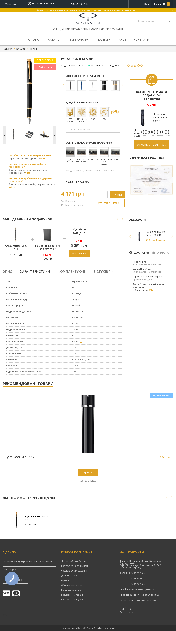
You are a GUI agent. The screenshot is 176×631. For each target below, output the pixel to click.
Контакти (141, 39)
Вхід (146, 4)
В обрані (70, 201)
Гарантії (65, 580)
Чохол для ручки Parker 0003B (155, 233)
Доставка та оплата (71, 576)
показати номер (80, 4)
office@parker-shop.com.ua (141, 589)
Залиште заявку (77, 182)
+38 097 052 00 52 (80, 4)
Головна (33, 39)
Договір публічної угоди (73, 561)
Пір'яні (33, 49)
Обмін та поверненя (71, 585)
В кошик (160, 240)
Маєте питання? (74, 204)
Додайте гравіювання (82, 102)
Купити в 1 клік (108, 203)
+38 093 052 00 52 (140, 583)
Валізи (104, 39)
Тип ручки (79, 39)
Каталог (54, 39)
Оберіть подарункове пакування (89, 142)
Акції (122, 39)
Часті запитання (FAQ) (72, 600)
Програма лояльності (72, 590)
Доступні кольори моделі (85, 75)
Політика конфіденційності (75, 566)
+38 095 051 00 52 (140, 578)
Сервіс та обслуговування (74, 571)
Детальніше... (24, 481)
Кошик (162, 4)
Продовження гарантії (72, 595)
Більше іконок (115, 112)
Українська (12, 4)
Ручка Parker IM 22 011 (36, 518)
